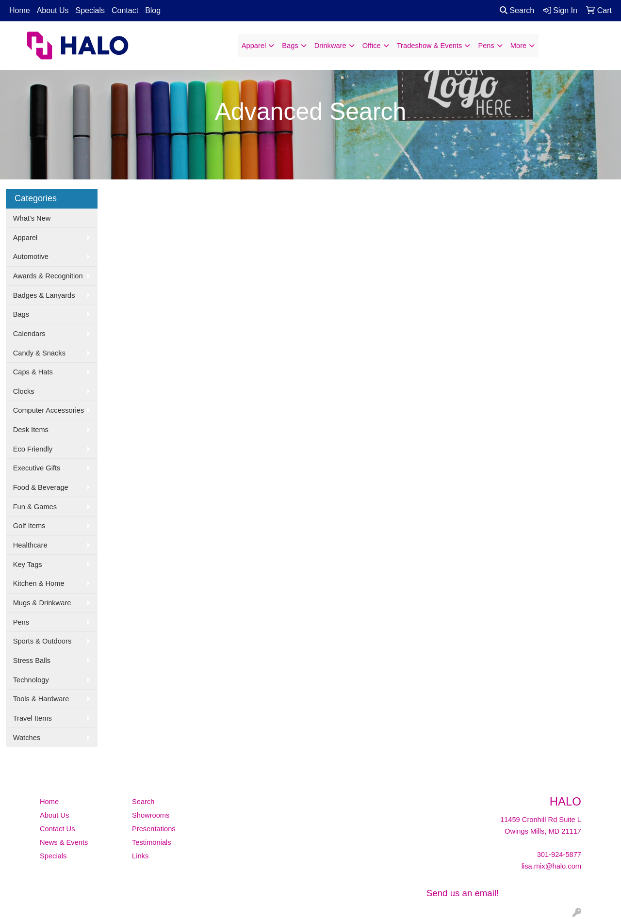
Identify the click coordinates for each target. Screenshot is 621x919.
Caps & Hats (33, 372)
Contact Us (57, 829)
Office (371, 45)
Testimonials (151, 842)
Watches (26, 738)
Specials (90, 10)
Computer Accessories (48, 410)
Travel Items (32, 718)
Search (517, 10)
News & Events (64, 842)
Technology (31, 680)
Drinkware (330, 45)
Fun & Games (35, 507)
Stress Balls (31, 660)
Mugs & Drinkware (42, 603)
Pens (486, 45)
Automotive (31, 256)
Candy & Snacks (39, 353)
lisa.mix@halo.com (551, 866)
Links (140, 856)
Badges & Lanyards (44, 295)
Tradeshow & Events (429, 45)
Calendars (29, 334)
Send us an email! (462, 893)
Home (19, 10)
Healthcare (30, 545)
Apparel (254, 45)
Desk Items (31, 430)
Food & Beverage (40, 487)
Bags (290, 45)
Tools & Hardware (41, 699)
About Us (53, 10)
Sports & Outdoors (42, 641)
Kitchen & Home (39, 583)
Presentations (154, 829)
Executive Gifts (37, 468)
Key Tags (27, 564)
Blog (153, 10)
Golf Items (29, 526)
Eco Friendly (32, 449)
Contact (125, 10)
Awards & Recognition (48, 276)
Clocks (23, 391)
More (518, 45)
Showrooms (150, 815)
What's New (32, 218)
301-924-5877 (559, 854)
